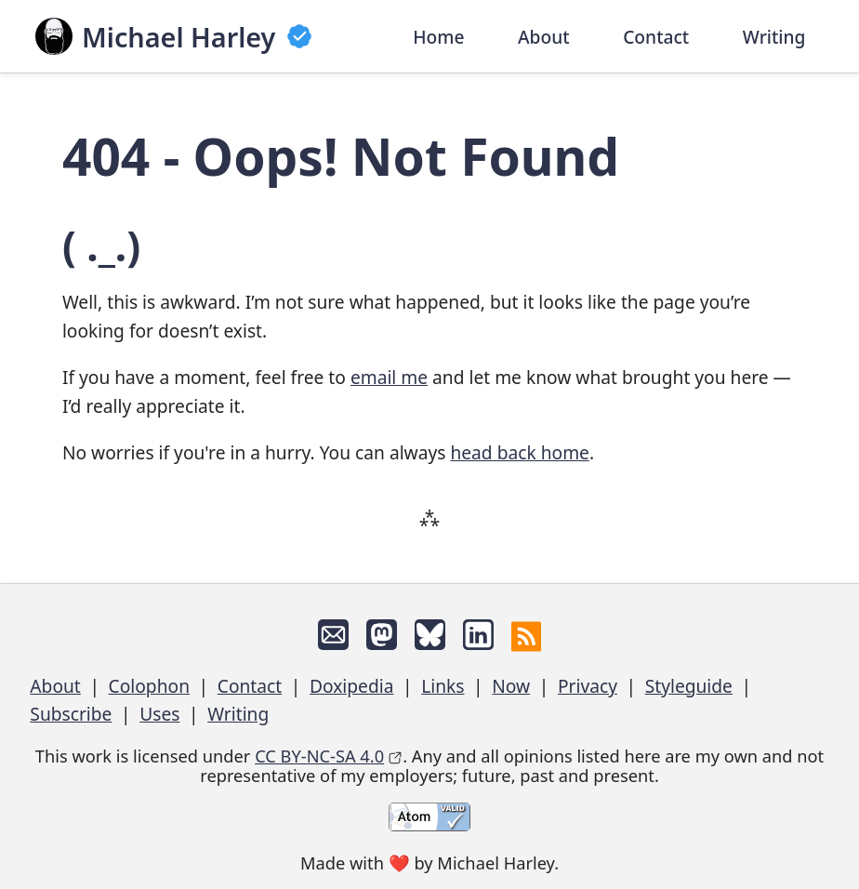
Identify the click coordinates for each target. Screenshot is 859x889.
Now (511, 685)
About (544, 35)
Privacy (587, 685)
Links (442, 685)
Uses (159, 713)
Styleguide (689, 685)
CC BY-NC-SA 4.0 (319, 755)
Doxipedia (351, 685)
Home (438, 35)
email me (389, 377)
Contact (656, 35)
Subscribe (71, 713)
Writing (774, 35)
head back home (519, 452)
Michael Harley (178, 36)
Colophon (149, 685)
